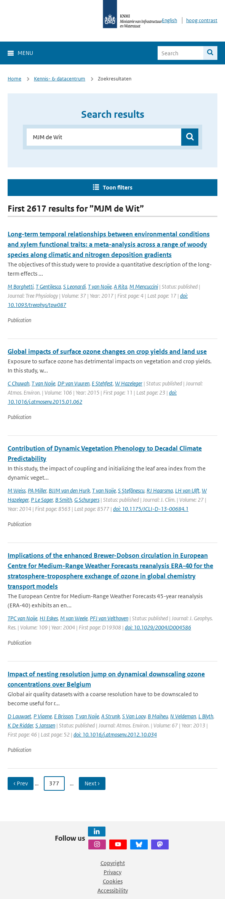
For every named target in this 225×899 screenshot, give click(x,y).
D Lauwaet (19, 716)
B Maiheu (158, 716)
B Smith (63, 499)
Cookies (113, 881)
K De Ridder (20, 725)
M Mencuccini (143, 286)
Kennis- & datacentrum (59, 78)
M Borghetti (21, 286)
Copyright (113, 863)
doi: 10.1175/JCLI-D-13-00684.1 (150, 508)
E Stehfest (102, 383)
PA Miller (37, 490)
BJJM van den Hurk (69, 490)
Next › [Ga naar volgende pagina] (92, 783)
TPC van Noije (22, 618)
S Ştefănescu (131, 490)
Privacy (112, 872)
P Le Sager (42, 499)
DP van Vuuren (73, 383)
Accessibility (112, 890)
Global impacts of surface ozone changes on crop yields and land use (107, 351)
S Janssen (45, 725)
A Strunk (110, 716)
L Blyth (205, 716)
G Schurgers (86, 499)
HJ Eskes (49, 618)
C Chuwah (18, 383)
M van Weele (74, 618)
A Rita (120, 286)
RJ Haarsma (160, 490)
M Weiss (17, 490)
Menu (25, 52)
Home (14, 78)
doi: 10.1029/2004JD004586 (158, 627)
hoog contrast (201, 20)
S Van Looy (133, 716)
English (169, 20)
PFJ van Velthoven (109, 618)
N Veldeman (183, 716)
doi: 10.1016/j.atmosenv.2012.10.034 (115, 734)
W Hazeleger (128, 383)
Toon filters (117, 187)
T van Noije (100, 286)
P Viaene (43, 716)
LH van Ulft (187, 490)
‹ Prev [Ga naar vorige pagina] (20, 783)
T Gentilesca (48, 286)
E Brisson (63, 716)
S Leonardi (74, 286)
